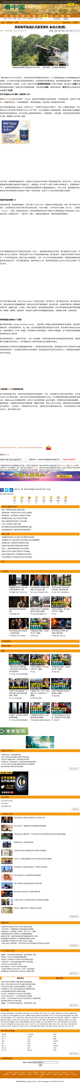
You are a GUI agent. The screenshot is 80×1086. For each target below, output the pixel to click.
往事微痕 (28, 1015)
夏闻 (54, 1039)
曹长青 (30, 1050)
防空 (16, 320)
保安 (20, 720)
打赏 (59, 31)
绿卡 (56, 1024)
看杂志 (37, 1074)
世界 (45, 16)
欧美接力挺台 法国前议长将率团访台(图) (15, 543)
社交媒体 (74, 1017)
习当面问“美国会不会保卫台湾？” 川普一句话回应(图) (18, 969)
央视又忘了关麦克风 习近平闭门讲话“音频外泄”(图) (17, 959)
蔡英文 (67, 1019)
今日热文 (5, 571)
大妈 (2, 1022)
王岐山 (61, 1015)
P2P (19, 1022)
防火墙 (31, 1022)
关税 (72, 1015)
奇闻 (62, 16)
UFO (50, 1015)
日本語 (71, 1072)
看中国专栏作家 (7, 1031)
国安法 (75, 1013)
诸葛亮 (35, 1026)
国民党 (38, 1015)
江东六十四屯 (57, 1022)
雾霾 (22, 1022)
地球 (58, 635)
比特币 (24, 1019)
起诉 (15, 635)
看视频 (43, 1074)
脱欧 (9, 1019)
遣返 (44, 1024)
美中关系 (69, 592)
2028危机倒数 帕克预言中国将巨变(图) (13, 991)
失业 (55, 614)
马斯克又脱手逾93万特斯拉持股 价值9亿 (15, 545)
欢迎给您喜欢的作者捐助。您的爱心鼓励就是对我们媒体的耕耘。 (22, 447)
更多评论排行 (74, 1005)
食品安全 (47, 720)
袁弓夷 (11, 1015)
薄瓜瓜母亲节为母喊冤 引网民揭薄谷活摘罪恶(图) (16, 982)
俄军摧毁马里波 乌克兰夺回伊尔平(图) (14, 518)
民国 (73, 1024)
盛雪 (29, 1043)
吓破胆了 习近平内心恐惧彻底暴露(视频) (13, 957)
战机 (32, 107)
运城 (36, 614)
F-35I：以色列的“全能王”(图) (11, 524)
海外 (62, 1024)
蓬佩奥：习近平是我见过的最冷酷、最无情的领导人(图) (18, 954)
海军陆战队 (7, 99)
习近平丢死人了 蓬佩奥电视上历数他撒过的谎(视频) (30, 826)
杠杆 (17, 1019)
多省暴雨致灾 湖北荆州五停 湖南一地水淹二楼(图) (17, 941)
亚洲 (19, 18)
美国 (22, 16)
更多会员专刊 (74, 768)
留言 (63, 31)
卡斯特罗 (23, 635)
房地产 (44, 1019)
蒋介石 (10, 1026)
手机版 (51, 31)
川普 (21, 592)
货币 (27, 1019)
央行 (12, 1019)
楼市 (48, 1019)
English (50, 1072)
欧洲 (10, 18)
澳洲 (14, 18)
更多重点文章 (74, 916)
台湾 (63, 1019)
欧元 (35, 1019)
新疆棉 (71, 1013)
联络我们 (16, 1072)
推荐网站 (6, 1074)
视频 (68, 16)
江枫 (54, 1048)
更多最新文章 (74, 945)
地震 (55, 635)
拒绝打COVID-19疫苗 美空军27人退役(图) (16, 551)
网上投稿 (9, 1072)
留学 (38, 1024)
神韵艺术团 (22, 1074)
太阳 (61, 635)
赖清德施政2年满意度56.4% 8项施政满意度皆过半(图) (18, 938)
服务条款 (36, 1072)
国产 (58, 720)
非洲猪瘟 (11, 1022)
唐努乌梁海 (64, 1022)
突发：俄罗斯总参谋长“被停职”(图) (13, 510)
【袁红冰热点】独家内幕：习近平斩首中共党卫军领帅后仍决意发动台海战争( (25, 943)
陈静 (29, 1041)
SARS (6, 1024)
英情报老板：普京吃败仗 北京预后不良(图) (16, 515)
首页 (5, 16)
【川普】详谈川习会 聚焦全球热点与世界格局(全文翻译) (31, 900)
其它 (40, 18)
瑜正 (29, 1048)
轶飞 (3, 1039)
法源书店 (30, 1074)
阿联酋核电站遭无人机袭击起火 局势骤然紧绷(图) (16, 934)
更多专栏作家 (74, 1053)
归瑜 (54, 1036)
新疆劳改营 (12, 1024)
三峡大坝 (66, 1013)
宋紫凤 (4, 1034)
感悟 (50, 1026)
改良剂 (42, 720)
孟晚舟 (69, 1015)
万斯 (2, 1017)
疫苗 (4, 1015)
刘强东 (74, 1019)
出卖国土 (52, 1013)
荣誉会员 (62, 465)
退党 (41, 1015)
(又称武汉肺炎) (10, 1013)
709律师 (38, 1022)
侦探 (18, 614)
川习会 (25, 592)
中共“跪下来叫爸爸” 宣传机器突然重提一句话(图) (16, 986)
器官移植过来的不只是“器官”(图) (11, 1000)
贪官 (40, 1017)
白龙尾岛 (74, 1022)
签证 (47, 1024)
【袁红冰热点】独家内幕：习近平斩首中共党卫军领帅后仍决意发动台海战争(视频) (40, 834)
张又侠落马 (4, 803)
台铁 (62, 1013)
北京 (71, 1019)
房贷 (33, 698)
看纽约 (49, 1074)
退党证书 (67, 1074)
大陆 (11, 16)
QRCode (17, 489)
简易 (54, 1034)
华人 (29, 1024)
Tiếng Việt (64, 1072)
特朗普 (19, 1013)
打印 (67, 31)
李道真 (30, 1036)
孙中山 (5, 1026)
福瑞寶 (61, 1074)
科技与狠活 (35, 720)
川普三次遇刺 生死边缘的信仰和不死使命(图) (15, 757)
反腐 (52, 1017)
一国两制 (66, 1017)
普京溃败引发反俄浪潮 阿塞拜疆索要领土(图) (17, 527)
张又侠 (45, 1013)
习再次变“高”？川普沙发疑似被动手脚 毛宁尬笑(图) (17, 962)
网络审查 (50, 1022)
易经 (39, 1026)
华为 (46, 1017)
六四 (48, 1013)
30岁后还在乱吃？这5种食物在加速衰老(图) (27, 875)
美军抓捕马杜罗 (6, 806)
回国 (50, 1024)
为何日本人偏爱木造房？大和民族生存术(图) (15, 759)
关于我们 (28, 1072)
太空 (64, 635)
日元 (38, 1019)
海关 (41, 1024)
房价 (40, 698)
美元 (20, 1019)
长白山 (69, 1022)
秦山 (3, 1045)
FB (78, 1017)
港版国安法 (17, 1015)
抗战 (2, 1026)
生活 (57, 16)
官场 (17, 16)
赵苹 (54, 1043)
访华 (55, 696)
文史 (51, 16)
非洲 (23, 18)
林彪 (22, 1026)
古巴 (18, 635)
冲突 (17, 720)
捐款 (22, 1072)
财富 (53, 1019)
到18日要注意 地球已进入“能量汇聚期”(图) (27, 891)
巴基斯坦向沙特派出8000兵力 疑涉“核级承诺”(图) (16, 926)
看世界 (10, 23)
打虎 (55, 1017)
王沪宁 (14, 1017)
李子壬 (4, 1050)
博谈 (34, 16)
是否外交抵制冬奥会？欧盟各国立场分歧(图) (16, 554)
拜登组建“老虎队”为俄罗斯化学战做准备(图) (16, 529)
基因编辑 (25, 1022)
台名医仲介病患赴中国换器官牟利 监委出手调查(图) (30, 850)
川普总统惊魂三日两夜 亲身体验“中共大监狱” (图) (29, 817)
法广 (70, 1017)
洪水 (7, 1015)
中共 (53, 1015)
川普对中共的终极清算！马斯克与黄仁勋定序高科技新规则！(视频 (18, 693)
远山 (29, 1039)
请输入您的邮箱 (28, 1062)
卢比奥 (23, 1013)
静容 (29, 1045)
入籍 (53, 1024)
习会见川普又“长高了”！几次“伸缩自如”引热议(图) (16, 996)
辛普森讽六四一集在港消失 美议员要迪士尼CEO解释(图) (21, 540)
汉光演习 (22, 1015)
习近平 (17, 592)
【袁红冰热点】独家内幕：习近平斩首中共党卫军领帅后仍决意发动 (18, 669)
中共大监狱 (40, 592)
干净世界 (13, 1074)
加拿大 (5, 1019)
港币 (40, 1019)
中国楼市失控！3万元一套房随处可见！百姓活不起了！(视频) (39, 693)
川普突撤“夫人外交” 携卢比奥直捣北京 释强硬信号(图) (18, 989)
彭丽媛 (13, 592)
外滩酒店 (41, 614)
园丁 (3, 1043)
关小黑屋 (46, 592)
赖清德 (65, 1015)
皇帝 (32, 1026)
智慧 (47, 1026)
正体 (55, 31)
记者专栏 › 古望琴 (70, 23)
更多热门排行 (74, 973)
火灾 (45, 614)
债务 (15, 1019)
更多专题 (75, 809)
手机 (53, 1026)
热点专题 (5, 797)
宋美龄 (14, 1026)
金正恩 (56, 1015)
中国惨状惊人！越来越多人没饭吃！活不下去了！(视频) (18, 931)
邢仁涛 (4, 1048)
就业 (33, 635)
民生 (59, 1024)
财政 (50, 1019)
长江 (2, 1015)
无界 (41, 1076)
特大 (71, 31)
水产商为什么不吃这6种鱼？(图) (11, 964)
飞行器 (10, 389)
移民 (32, 1024)
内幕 (30, 1017)
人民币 (31, 1019)
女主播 (23, 1024)
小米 (55, 720)
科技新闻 (30, 18)
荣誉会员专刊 (7, 751)
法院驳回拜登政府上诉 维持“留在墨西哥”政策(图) (18, 537)
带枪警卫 (25, 720)
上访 (42, 1022)
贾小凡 (4, 1036)
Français (56, 1072)
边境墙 (76, 1015)
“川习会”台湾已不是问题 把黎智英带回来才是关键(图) (18, 764)
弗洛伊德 (45, 1015)
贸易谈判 (9, 1017)
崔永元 (22, 1017)
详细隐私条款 (36, 4)
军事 (36, 18)
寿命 (66, 1026)
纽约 (40, 16)
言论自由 (17, 1024)
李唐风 (55, 1041)
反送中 (36, 1017)
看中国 (15, 8)
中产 (56, 1019)
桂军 (76, 1024)
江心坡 (2, 1024)
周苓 (3, 1041)
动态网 (74, 1074)
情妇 (43, 1017)
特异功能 (13, 614)
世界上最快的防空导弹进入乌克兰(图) (14, 521)
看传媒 (55, 1074)
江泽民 (18, 1017)
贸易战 (37, 1013)
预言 (56, 1026)
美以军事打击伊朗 (7, 801)
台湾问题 (63, 592)
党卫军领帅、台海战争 (28, 674)
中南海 (26, 1017)
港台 (28, 16)
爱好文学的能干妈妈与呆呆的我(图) (12, 766)
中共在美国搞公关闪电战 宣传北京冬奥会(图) (17, 557)
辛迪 (54, 1050)
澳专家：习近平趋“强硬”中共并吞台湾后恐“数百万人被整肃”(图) (21, 998)
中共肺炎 (3, 1013)
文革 (69, 1026)
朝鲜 (2, 1019)
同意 (71, 4)
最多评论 (20, 978)
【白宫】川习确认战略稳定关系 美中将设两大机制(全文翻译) (33, 859)
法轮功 (45, 1022)
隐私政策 (43, 1072)
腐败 (49, 1017)
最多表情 (59, 978)
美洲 (5, 18)
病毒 (27, 1013)
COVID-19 (32, 1013)
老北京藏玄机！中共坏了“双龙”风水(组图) (14, 966)
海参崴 (60, 1019)
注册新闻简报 (7, 1058)
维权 (34, 1022)
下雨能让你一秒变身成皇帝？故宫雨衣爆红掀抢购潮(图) (18, 762)
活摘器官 (58, 1013)
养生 (72, 1026)
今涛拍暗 (31, 1034)
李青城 (55, 1045)
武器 (14, 200)
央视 (26, 1024)
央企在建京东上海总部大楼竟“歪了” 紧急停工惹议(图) (30, 867)
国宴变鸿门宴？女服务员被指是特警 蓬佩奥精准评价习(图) (19, 936)
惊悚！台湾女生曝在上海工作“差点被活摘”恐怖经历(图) (18, 984)
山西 (33, 614)
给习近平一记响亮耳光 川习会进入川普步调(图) (16, 993)
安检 (58, 696)
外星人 (63, 1026)
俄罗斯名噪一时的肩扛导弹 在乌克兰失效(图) (17, 512)
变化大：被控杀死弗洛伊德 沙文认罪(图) (15, 548)
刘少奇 (25, 1026)
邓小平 (18, 1026)
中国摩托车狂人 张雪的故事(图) (11, 754)
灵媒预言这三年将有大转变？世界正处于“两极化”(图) (17, 971)
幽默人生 (43, 1026)
